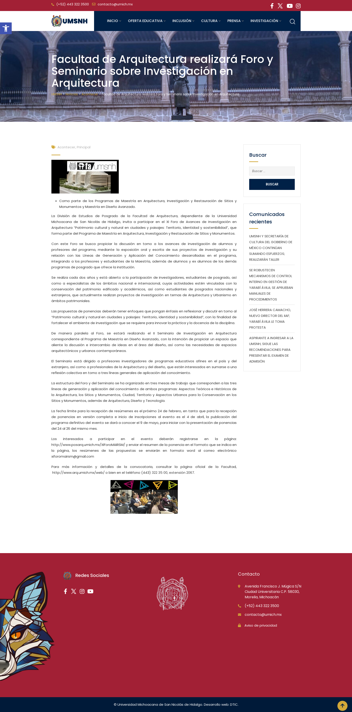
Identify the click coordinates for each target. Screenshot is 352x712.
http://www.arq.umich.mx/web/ (78, 472)
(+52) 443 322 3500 (72, 4)
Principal (83, 147)
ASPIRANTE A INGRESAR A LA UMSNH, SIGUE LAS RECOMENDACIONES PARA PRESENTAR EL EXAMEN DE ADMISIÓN (271, 350)
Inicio (112, 20)
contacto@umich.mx (115, 4)
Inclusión (181, 20)
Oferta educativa (145, 20)
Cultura (209, 20)
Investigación (264, 20)
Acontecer (66, 147)
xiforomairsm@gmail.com (72, 456)
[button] (6, 28)
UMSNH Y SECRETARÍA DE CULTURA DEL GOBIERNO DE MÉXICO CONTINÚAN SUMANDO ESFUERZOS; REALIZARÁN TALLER (270, 248)
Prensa (234, 20)
